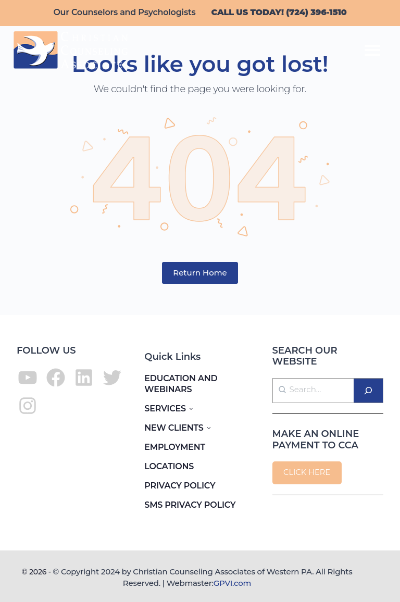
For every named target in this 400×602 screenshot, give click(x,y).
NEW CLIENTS (173, 428)
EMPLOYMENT (174, 447)
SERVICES (165, 408)
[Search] (368, 391)
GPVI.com (232, 583)
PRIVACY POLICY (179, 486)
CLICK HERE (306, 472)
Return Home (200, 273)
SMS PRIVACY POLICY (189, 505)
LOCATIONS (169, 466)
